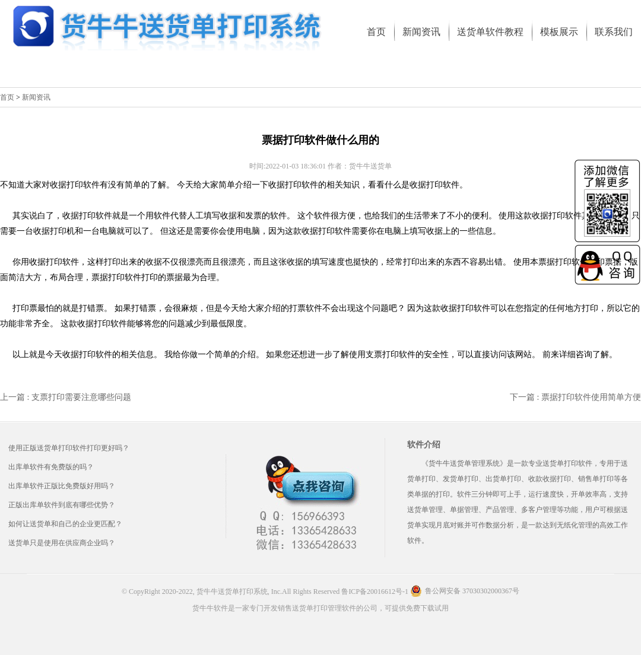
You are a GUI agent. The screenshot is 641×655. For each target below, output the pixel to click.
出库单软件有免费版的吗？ (51, 467)
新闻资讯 (36, 97)
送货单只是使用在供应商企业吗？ (61, 543)
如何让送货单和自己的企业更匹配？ (65, 524)
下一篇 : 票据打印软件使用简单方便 (575, 397)
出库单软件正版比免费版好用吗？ (61, 486)
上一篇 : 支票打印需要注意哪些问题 (65, 397)
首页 (7, 97)
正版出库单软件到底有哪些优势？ (61, 505)
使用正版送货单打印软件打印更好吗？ (68, 448)
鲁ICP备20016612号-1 (374, 591)
